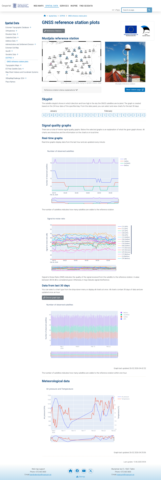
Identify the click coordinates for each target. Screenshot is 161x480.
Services (64, 6)
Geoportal (6, 5)
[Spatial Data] (53, 16)
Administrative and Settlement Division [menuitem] (20, 44)
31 (63, 115)
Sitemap (80, 477)
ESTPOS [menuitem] (9, 58)
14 (108, 115)
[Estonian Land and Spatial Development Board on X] (90, 471)
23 (142, 115)
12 (100, 115)
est (113, 10)
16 (116, 115)
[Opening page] (45, 16)
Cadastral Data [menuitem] (11, 37)
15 (112, 115)
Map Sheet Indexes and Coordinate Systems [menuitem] (22, 72)
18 (123, 115)
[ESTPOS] (62, 16)
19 (127, 115)
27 (48, 115)
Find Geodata (86, 6)
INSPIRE (74, 6)
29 (55, 115)
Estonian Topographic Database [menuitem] (17, 27)
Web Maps (39, 6)
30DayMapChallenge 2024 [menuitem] (15, 78)
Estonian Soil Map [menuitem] (12, 48)
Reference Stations (53, 31)
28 (51, 115)
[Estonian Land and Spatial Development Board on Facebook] (77, 471)
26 (44, 115)
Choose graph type (52, 298)
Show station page (133, 90)
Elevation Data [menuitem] (11, 34)
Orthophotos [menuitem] (10, 31)
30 (59, 115)
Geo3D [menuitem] (8, 51)
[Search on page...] (134, 10)
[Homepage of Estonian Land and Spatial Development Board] (70, 471)
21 (135, 115)
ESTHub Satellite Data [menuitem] (13, 69)
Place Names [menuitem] (10, 82)
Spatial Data (51, 6)
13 (104, 115)
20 (131, 115)
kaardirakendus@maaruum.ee (40, 474)
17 (119, 115)
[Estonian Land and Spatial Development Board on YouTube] (84, 471)
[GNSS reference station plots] (77, 16)
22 (138, 115)
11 (97, 115)
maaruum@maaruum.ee (125, 474)
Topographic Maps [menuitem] (12, 65)
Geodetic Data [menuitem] (11, 54)
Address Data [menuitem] (10, 41)
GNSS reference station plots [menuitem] (17, 61)
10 (93, 115)
